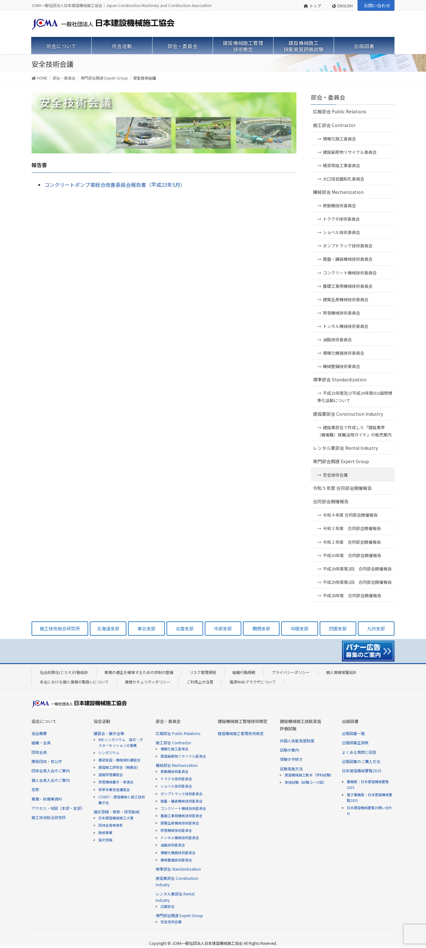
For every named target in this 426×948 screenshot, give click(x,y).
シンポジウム (108, 752)
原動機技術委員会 (339, 205)
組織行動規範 (243, 672)
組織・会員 (41, 742)
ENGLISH (342, 5)
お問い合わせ (377, 5)
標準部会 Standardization (339, 379)
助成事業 (105, 832)
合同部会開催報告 (331, 501)
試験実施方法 (291, 768)
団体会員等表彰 (110, 825)
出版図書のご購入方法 (361, 761)
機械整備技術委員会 (341, 366)
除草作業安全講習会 (114, 789)
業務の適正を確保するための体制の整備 (138, 672)
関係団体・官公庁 (47, 761)
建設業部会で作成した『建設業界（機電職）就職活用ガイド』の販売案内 (354, 431)
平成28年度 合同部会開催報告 (352, 595)
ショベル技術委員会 (341, 232)
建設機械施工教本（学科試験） (309, 774)
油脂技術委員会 (337, 339)
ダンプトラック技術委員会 (348, 246)
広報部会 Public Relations (339, 111)
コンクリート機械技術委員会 (350, 273)
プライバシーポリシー (291, 672)
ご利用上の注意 (200, 681)
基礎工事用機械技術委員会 (348, 286)
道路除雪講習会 (110, 774)
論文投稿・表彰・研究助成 (116, 811)
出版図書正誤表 (355, 742)
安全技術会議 (335, 475)
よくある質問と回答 (359, 752)
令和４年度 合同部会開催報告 (350, 515)
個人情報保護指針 (341, 672)
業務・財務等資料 (47, 799)
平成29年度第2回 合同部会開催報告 (357, 569)
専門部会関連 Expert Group (341, 461)
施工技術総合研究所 (49, 817)
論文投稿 (105, 839)
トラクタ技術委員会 (341, 219)
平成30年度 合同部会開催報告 (352, 555)
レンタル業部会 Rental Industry (345, 448)
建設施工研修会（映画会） (119, 767)
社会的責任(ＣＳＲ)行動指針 (64, 672)
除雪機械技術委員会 (341, 313)
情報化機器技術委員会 (343, 353)
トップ (312, 5)
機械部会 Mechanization (338, 192)
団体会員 (39, 752)
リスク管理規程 (202, 672)
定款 (35, 789)
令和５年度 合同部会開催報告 (342, 488)
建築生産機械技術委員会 (345, 299)
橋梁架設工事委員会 (341, 165)
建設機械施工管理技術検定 (241, 733)
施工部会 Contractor (334, 125)
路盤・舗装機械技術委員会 (348, 259)
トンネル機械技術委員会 (345, 326)
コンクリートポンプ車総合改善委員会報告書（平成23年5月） (114, 184)
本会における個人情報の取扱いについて (74, 681)
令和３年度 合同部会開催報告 (352, 528)
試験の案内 (289, 750)
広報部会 (167, 906)
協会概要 (39, 733)
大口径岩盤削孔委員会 (343, 179)
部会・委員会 (328, 97)
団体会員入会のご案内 (51, 770)
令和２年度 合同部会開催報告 (352, 542)
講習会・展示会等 (109, 733)
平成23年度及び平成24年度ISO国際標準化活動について (354, 396)
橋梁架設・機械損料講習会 (119, 759)
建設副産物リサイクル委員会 (350, 152)
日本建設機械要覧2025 (361, 770)
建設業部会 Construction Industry (348, 414)
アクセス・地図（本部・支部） (58, 808)
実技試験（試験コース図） (305, 782)
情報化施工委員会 (339, 139)
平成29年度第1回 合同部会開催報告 (357, 582)
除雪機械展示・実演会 (115, 781)
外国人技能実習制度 (297, 740)
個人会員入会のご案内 (51, 780)
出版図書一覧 (353, 733)
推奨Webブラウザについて (253, 681)
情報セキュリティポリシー (147, 681)
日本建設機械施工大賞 (115, 817)
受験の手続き (291, 759)
